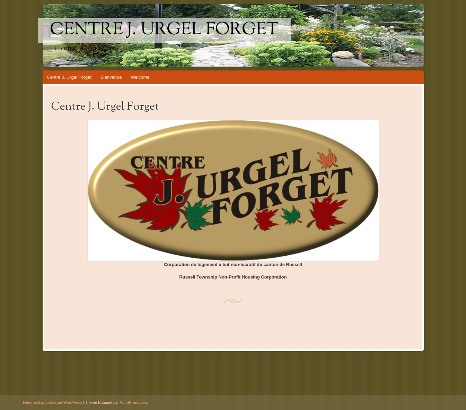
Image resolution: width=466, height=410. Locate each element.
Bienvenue (111, 77)
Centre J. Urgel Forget (164, 30)
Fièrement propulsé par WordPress (52, 402)
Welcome (140, 77)
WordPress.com (133, 402)
